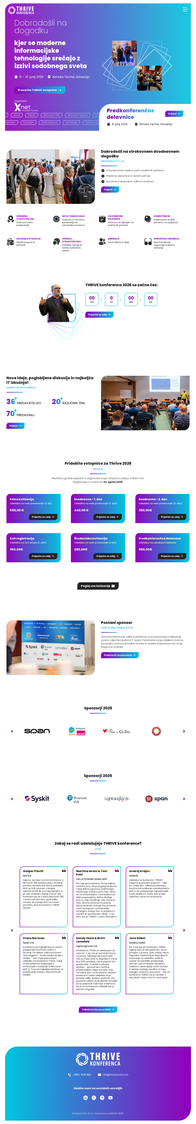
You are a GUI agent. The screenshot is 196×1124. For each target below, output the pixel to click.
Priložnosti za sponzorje (118, 655)
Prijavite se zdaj (97, 314)
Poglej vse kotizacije (95, 586)
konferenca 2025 (96, 1009)
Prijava (172, 113)
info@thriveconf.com (115, 1075)
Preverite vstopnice (37, 90)
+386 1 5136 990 (82, 1075)
